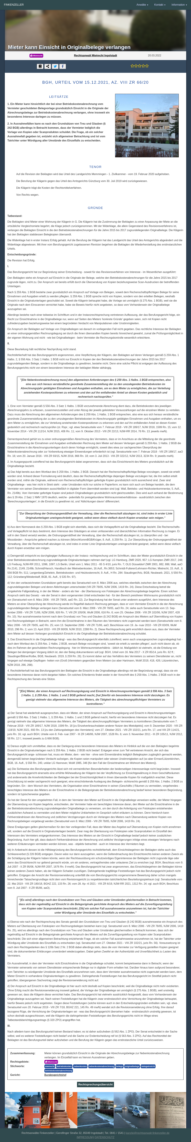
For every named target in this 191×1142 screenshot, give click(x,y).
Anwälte (141, 4)
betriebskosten (64, 1066)
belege (119, 1066)
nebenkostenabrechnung (101, 1066)
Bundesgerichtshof (55, 1075)
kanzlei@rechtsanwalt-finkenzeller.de (147, 1133)
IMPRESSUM (85, 1137)
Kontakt (158, 4)
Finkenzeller (14, 4)
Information (178, 4)
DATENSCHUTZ (104, 1137)
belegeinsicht (148, 1066)
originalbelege (132, 1066)
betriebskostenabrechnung (58, 1070)
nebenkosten (80, 1066)
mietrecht (50, 1066)
